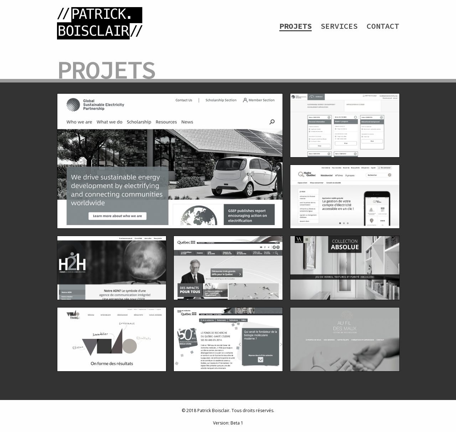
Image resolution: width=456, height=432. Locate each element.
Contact (383, 26)
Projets (295, 26)
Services (339, 26)
